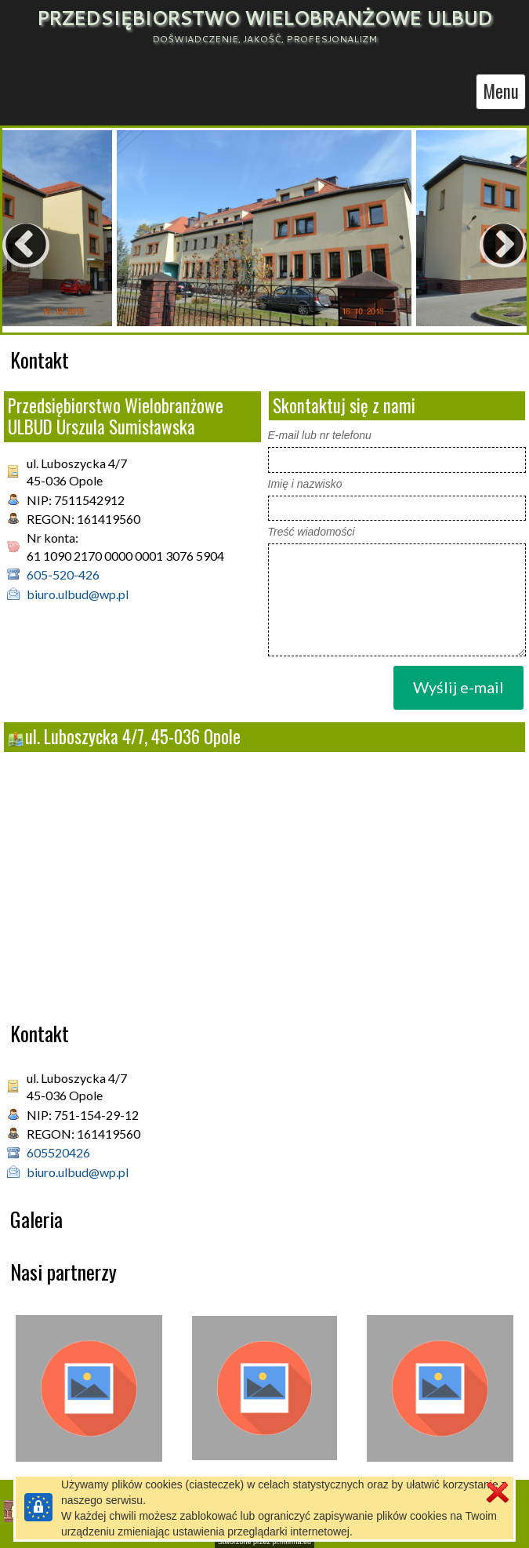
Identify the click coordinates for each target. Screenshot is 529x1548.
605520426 (58, 1152)
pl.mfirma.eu (292, 1542)
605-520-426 (63, 574)
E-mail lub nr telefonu (319, 435)
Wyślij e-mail (458, 687)
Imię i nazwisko (305, 484)
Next (472, 230)
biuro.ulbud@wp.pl (78, 594)
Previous (10, 230)
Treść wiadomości (311, 531)
